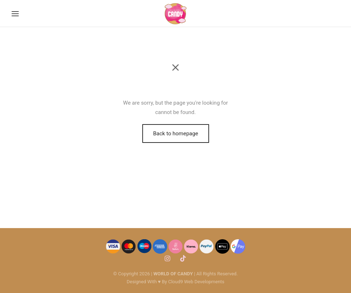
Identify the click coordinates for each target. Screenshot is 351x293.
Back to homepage (175, 133)
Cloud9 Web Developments (196, 281)
